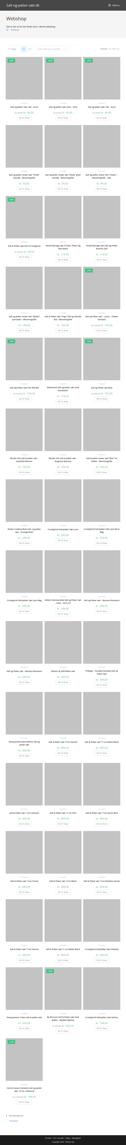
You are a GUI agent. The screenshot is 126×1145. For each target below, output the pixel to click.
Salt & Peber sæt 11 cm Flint (63, 813)
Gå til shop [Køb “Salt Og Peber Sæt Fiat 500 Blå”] (24, 399)
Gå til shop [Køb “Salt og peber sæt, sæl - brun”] (24, 118)
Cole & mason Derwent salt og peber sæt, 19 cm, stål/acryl (24, 1089)
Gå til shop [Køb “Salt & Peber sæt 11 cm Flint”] (63, 824)
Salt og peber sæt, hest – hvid (63, 107)
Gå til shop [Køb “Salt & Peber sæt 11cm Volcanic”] (24, 824)
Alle (118, 49)
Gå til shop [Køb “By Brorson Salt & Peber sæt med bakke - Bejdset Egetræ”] (63, 1031)
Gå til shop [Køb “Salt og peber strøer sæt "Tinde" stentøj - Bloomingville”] (24, 189)
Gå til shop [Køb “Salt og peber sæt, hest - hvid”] (63, 118)
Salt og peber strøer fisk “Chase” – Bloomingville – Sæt (102, 176)
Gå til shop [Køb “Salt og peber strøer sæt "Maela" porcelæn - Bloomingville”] (24, 330)
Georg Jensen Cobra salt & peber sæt (24, 1017)
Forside (48, 1138)
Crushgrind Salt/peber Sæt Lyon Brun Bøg (102, 530)
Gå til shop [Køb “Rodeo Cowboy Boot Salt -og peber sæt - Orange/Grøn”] (24, 543)
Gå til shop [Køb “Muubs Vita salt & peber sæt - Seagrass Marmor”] (63, 472)
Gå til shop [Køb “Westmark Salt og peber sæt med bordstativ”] (63, 401)
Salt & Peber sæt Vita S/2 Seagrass (24, 246)
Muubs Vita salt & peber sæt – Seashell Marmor (24, 460)
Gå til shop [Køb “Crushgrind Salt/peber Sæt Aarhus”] (102, 1028)
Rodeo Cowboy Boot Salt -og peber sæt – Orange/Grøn (24, 530)
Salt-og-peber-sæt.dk (22, 5)
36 (110, 49)
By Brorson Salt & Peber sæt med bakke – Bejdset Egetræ (63, 1018)
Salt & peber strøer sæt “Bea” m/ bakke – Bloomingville (101, 460)
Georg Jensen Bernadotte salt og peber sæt (24, 743)
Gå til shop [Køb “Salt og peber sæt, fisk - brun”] (102, 118)
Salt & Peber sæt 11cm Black (63, 881)
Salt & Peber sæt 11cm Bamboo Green (101, 881)
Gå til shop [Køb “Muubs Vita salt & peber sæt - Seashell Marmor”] (24, 472)
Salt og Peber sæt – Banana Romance (102, 600)
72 (113, 49)
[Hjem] (7, 30)
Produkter (24, 103)
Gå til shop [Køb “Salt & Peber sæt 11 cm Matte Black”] (102, 753)
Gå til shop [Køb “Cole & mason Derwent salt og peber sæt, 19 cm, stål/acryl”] (24, 1102)
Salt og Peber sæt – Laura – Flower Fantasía (101, 318)
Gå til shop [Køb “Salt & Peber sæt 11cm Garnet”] (63, 753)
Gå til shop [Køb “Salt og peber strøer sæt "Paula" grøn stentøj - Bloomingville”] (63, 189)
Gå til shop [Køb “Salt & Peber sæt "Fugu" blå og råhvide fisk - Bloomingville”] (63, 330)
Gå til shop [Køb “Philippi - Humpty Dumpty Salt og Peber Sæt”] (102, 685)
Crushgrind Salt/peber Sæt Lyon (63, 529)
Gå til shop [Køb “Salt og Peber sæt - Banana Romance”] (102, 611)
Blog (68, 1138)
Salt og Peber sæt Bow (101, 387)
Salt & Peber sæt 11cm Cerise (24, 881)
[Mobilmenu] (114, 5)
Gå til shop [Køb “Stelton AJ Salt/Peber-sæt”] (63, 682)
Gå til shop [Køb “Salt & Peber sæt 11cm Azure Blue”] (102, 824)
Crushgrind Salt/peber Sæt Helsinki (102, 949)
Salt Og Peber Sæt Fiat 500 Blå (24, 387)
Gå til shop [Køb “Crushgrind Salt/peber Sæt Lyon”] (63, 540)
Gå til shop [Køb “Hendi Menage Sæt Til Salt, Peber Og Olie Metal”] (63, 259)
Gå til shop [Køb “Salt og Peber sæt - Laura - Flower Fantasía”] (102, 330)
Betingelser (76, 1138)
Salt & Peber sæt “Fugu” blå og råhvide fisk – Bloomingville (63, 318)
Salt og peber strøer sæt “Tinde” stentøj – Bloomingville (24, 176)
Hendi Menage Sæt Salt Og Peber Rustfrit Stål (101, 247)
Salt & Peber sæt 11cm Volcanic (24, 813)
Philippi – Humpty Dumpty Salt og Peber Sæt (102, 672)
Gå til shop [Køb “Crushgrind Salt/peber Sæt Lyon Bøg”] (24, 611)
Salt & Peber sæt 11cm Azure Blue (101, 813)
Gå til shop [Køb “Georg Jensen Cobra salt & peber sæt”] (24, 1028)
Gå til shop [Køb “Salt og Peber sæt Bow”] (102, 399)
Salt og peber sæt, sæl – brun (24, 107)
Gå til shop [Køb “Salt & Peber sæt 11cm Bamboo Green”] (102, 892)
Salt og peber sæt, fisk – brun (102, 107)
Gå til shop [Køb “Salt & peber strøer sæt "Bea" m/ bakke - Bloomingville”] (102, 472)
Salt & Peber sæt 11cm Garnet (63, 742)
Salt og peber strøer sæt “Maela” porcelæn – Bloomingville (24, 318)
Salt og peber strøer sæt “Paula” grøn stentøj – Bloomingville (63, 176)
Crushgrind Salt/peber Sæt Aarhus (101, 1017)
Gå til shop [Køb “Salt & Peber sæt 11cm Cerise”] (24, 892)
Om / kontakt (58, 1138)
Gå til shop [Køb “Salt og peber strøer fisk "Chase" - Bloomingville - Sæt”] (102, 189)
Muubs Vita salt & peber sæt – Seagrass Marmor (63, 460)
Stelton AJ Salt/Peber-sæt (63, 671)
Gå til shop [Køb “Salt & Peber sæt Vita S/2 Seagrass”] (24, 257)
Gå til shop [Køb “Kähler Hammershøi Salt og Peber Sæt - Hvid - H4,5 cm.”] (63, 614)
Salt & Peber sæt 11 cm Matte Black (102, 742)
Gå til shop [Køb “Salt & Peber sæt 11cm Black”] (63, 892)
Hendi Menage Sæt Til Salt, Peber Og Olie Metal (63, 247)
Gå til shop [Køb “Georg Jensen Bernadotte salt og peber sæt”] (24, 756)
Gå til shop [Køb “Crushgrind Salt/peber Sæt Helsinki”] (102, 960)
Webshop (15, 30)
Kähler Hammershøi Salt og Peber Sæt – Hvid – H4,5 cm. (63, 601)
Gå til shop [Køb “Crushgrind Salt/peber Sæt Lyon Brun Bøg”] (102, 543)
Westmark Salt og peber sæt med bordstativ (63, 389)
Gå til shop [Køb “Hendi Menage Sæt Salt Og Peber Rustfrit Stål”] (102, 259)
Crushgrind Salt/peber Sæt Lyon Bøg (24, 600)
